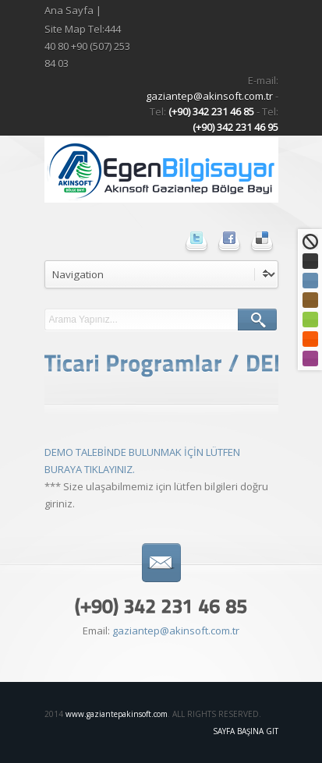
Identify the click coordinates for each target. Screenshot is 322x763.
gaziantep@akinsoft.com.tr (210, 96)
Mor (310, 358)
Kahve (310, 300)
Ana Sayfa (69, 10)
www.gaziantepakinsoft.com (116, 713)
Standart (310, 241)
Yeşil (310, 319)
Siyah (310, 261)
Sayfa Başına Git (245, 731)
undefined (161, 274)
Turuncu (310, 339)
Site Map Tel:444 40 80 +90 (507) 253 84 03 (87, 46)
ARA (257, 319)
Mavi (310, 280)
